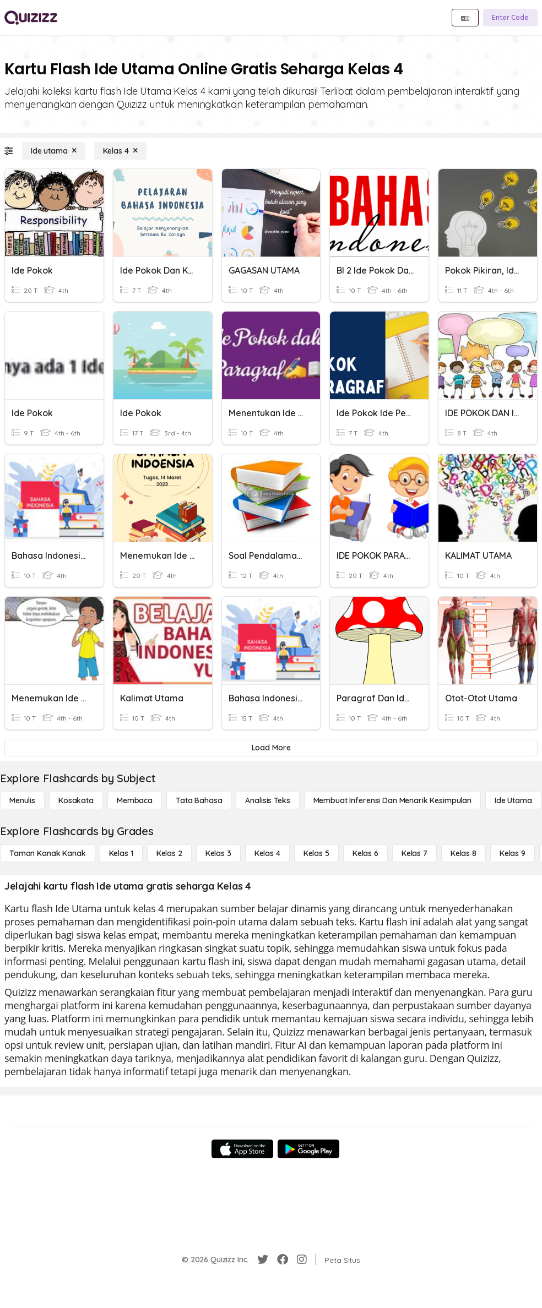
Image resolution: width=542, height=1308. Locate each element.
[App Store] (242, 1149)
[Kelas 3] (218, 853)
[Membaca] (134, 800)
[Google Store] (308, 1149)
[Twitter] (262, 1259)
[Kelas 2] (169, 853)
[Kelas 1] (121, 853)
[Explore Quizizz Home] (30, 17)
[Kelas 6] (365, 853)
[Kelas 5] (316, 853)
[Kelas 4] (120, 151)
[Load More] (271, 747)
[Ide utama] (53, 151)
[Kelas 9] (512, 853)
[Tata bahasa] (198, 800)
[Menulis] (22, 800)
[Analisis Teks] (267, 800)
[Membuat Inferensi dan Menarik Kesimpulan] (392, 800)
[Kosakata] (76, 800)
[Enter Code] (510, 17)
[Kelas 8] (463, 853)
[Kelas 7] (414, 853)
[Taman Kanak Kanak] (47, 853)
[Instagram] (302, 1259)
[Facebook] (282, 1259)
